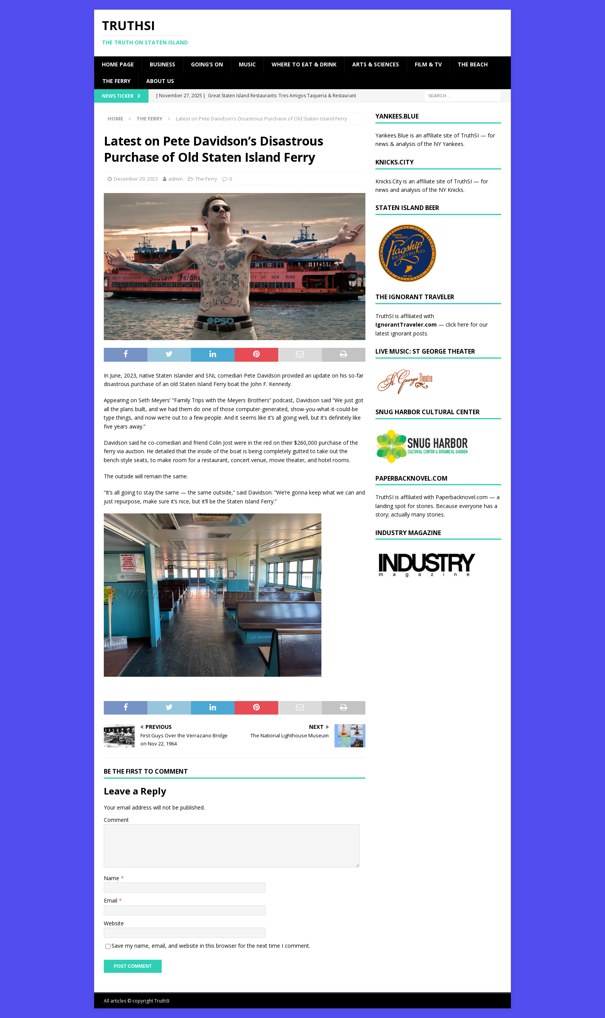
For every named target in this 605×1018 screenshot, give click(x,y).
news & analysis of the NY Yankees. (420, 143)
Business (162, 64)
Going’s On (207, 64)
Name (112, 878)
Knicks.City (388, 181)
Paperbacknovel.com (462, 497)
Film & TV (428, 64)
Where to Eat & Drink (304, 64)
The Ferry (116, 81)
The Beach (473, 64)
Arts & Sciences (375, 64)
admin (175, 178)
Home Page (118, 64)
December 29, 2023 (136, 178)
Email (111, 900)
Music (247, 64)
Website (114, 923)
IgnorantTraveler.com (406, 324)
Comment (116, 819)
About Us (160, 81)
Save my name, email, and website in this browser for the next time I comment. (211, 945)
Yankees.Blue (392, 135)
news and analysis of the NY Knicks (419, 189)
